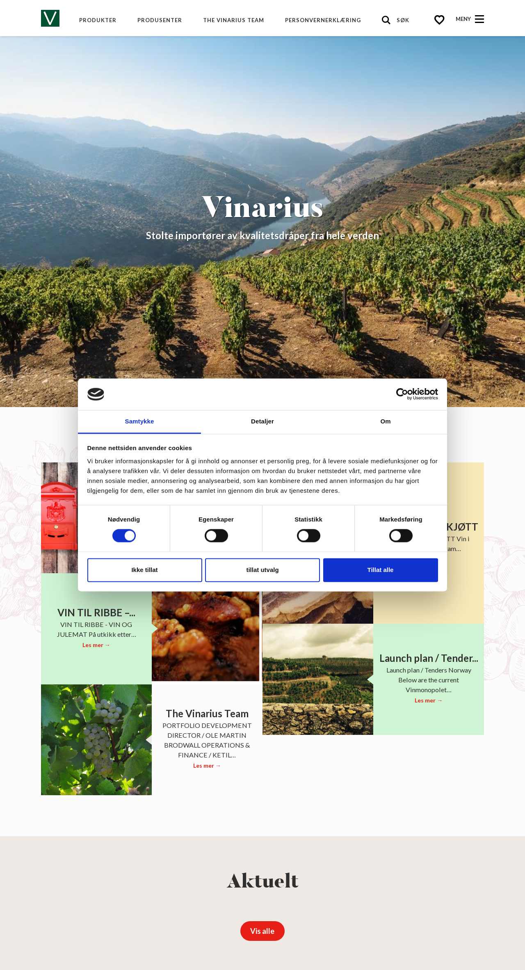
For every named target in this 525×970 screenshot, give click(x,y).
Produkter (97, 20)
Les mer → (96, 644)
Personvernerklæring (323, 20)
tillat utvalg (262, 569)
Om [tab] (385, 421)
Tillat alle (381, 569)
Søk (403, 20)
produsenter (159, 20)
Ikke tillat (144, 569)
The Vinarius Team (233, 20)
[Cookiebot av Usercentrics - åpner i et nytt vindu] (402, 394)
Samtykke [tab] (139, 421)
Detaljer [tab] (262, 421)
